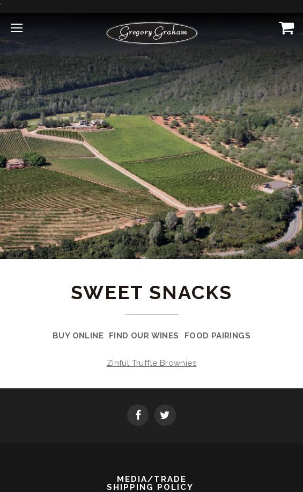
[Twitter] (165, 416)
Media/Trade (152, 479)
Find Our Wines (144, 336)
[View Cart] (284, 27)
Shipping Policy (150, 487)
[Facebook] (137, 416)
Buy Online (78, 336)
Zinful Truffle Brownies (151, 363)
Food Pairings (217, 336)
